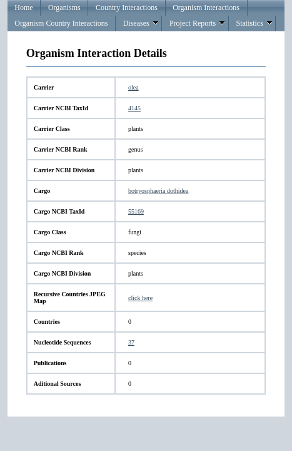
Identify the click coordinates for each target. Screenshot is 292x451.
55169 (136, 211)
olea (133, 87)
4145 (134, 108)
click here (140, 297)
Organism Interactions (206, 7)
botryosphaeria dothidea (158, 190)
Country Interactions (127, 7)
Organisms (64, 7)
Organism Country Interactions (61, 23)
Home (23, 7)
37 (131, 342)
